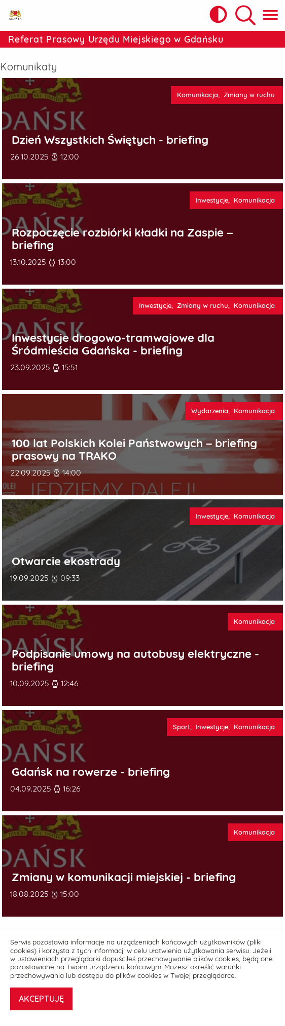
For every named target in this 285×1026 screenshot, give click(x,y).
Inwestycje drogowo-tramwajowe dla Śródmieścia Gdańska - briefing (113, 344)
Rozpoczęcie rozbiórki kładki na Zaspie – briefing (122, 238)
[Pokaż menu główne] (270, 15)
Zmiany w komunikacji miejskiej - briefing (124, 877)
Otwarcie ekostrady (66, 561)
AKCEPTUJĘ (41, 999)
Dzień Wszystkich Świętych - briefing (110, 140)
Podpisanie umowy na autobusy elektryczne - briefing (135, 660)
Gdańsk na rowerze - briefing (91, 772)
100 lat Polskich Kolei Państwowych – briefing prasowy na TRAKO (134, 449)
